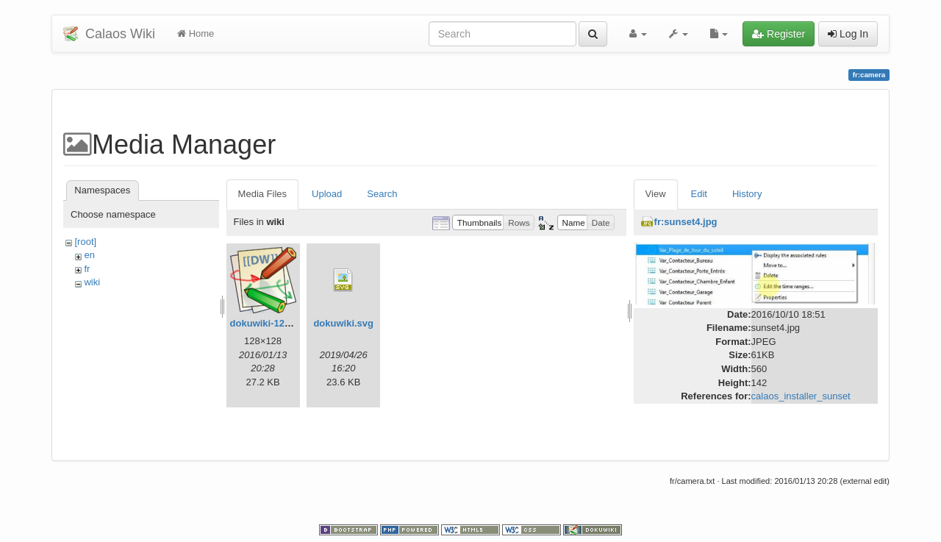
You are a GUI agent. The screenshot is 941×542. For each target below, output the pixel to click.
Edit (699, 193)
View (655, 193)
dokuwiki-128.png (270, 323)
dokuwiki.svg (343, 323)
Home (195, 33)
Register (778, 34)
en (89, 254)
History (747, 193)
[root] (85, 241)
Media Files (262, 193)
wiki (92, 282)
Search (382, 193)
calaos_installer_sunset (801, 396)
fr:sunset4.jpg (686, 221)
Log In (848, 34)
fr (87, 268)
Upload (327, 193)
